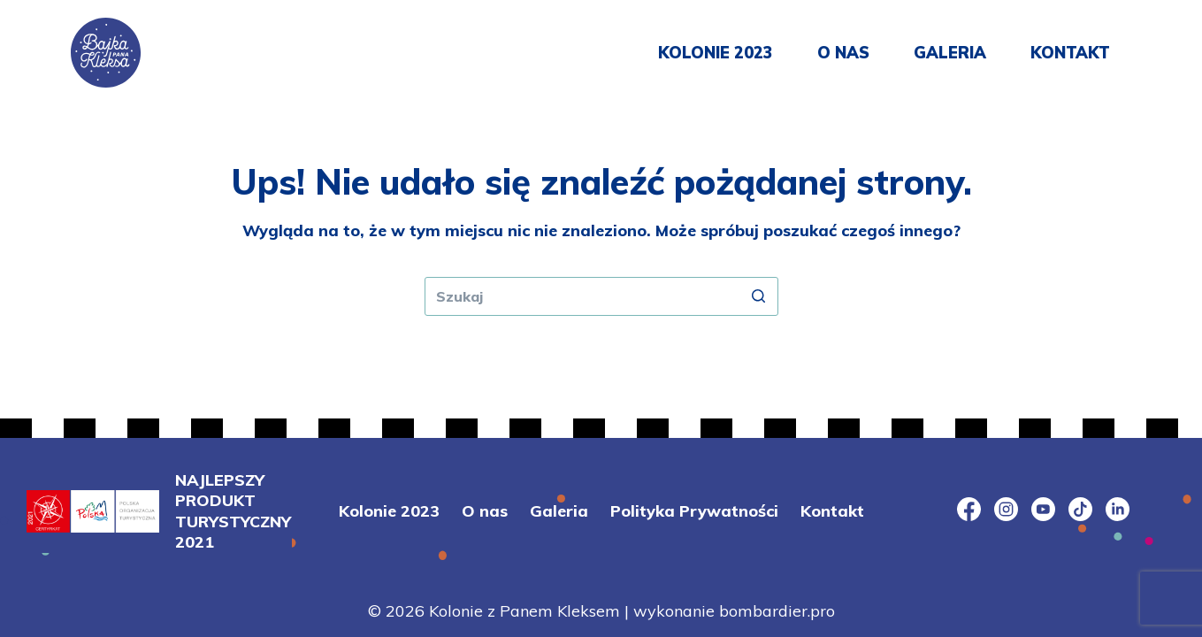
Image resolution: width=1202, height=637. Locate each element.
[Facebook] (969, 509)
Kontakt (1070, 52)
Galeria (950, 52)
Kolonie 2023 (715, 52)
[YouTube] (1043, 509)
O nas (843, 52)
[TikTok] (1080, 509)
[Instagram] (1006, 509)
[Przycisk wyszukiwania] (758, 296)
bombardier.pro (777, 611)
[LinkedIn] (1117, 509)
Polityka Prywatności (694, 511)
